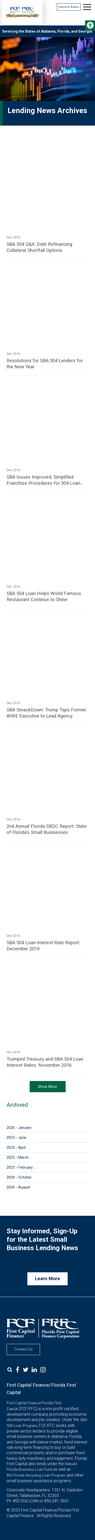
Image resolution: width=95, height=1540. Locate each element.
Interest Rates (68, 7)
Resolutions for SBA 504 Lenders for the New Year (45, 364)
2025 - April (16, 1147)
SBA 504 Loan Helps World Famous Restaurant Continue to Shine (44, 596)
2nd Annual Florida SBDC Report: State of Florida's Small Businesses (47, 829)
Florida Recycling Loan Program (39, 1475)
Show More (47, 1086)
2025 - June (16, 1137)
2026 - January (19, 1127)
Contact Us (23, 1349)
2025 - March (18, 1157)
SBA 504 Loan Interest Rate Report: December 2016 (43, 946)
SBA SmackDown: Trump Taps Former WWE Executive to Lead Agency (46, 713)
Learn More (47, 1278)
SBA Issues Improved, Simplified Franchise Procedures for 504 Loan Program (43, 480)
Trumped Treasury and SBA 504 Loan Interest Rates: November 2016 (45, 1062)
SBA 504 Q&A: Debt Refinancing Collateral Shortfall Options (39, 247)
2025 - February (20, 1167)
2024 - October (19, 1177)
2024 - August (18, 1187)
